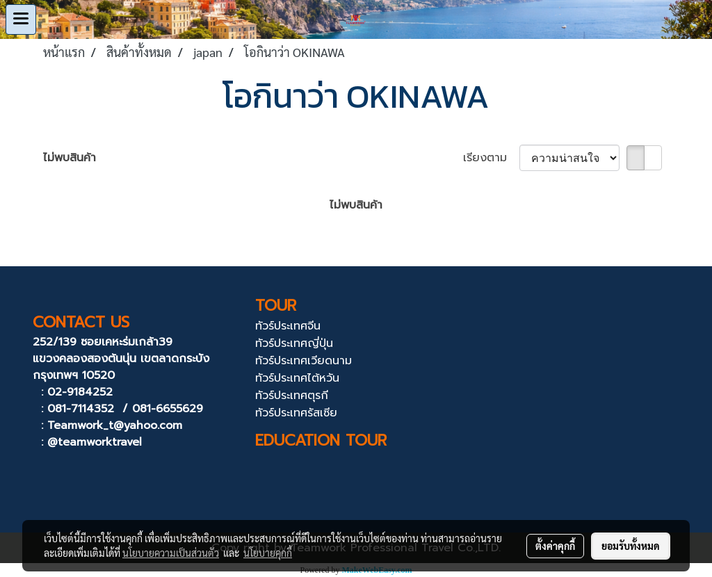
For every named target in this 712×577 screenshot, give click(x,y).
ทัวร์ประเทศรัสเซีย (296, 413)
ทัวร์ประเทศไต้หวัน (297, 378)
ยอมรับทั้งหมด (630, 545)
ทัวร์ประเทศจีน (288, 326)
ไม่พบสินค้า (69, 157)
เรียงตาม (491, 157)
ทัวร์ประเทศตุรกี (291, 395)
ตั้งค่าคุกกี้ (555, 545)
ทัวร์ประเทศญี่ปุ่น (294, 343)
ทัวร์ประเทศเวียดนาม (303, 360)
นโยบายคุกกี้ (267, 552)
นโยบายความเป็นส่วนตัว (170, 552)
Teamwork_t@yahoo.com (114, 425)
